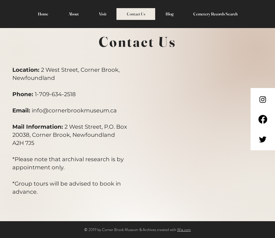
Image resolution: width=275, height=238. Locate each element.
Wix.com (184, 229)
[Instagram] (262, 99)
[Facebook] (262, 119)
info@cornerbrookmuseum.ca (74, 110)
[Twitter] (262, 139)
